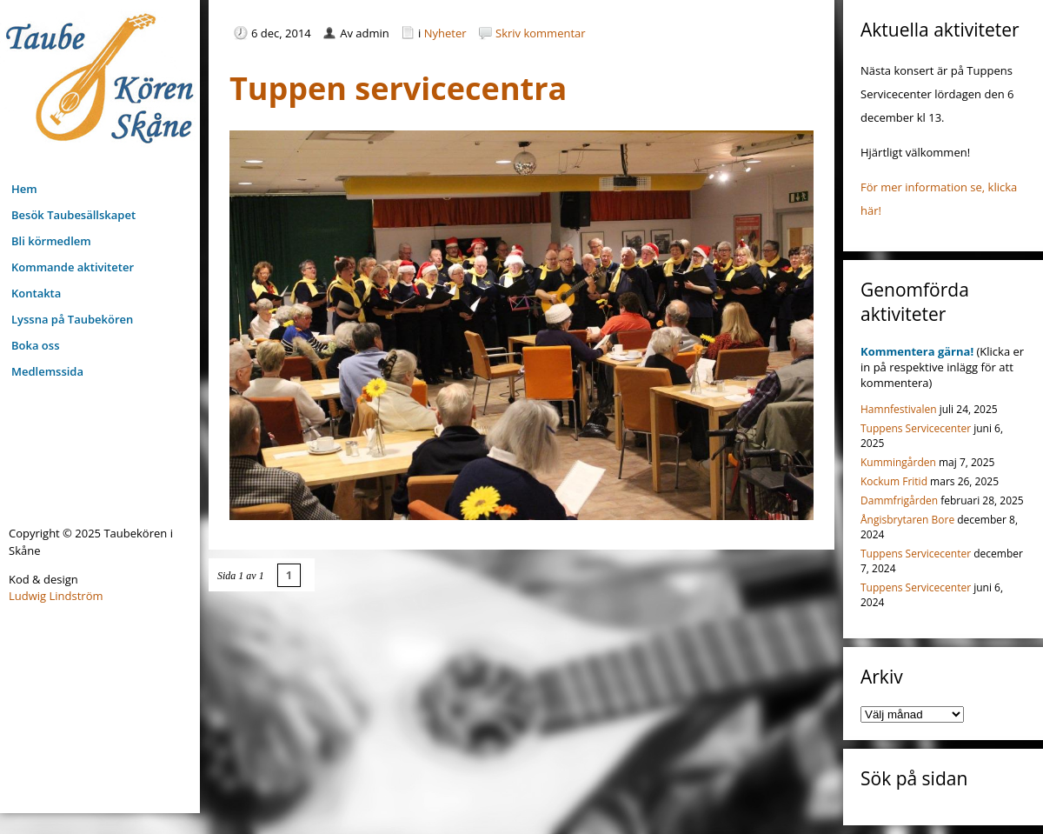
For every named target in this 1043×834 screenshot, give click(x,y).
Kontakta (36, 293)
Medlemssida (47, 371)
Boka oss (35, 345)
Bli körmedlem (51, 241)
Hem (24, 189)
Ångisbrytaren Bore (907, 519)
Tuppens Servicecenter (915, 428)
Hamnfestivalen (898, 409)
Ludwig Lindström (56, 596)
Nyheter (445, 33)
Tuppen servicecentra (398, 88)
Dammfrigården (899, 500)
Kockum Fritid (893, 481)
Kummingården (898, 462)
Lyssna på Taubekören (72, 319)
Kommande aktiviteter (72, 267)
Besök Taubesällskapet (73, 215)
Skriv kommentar (540, 33)
